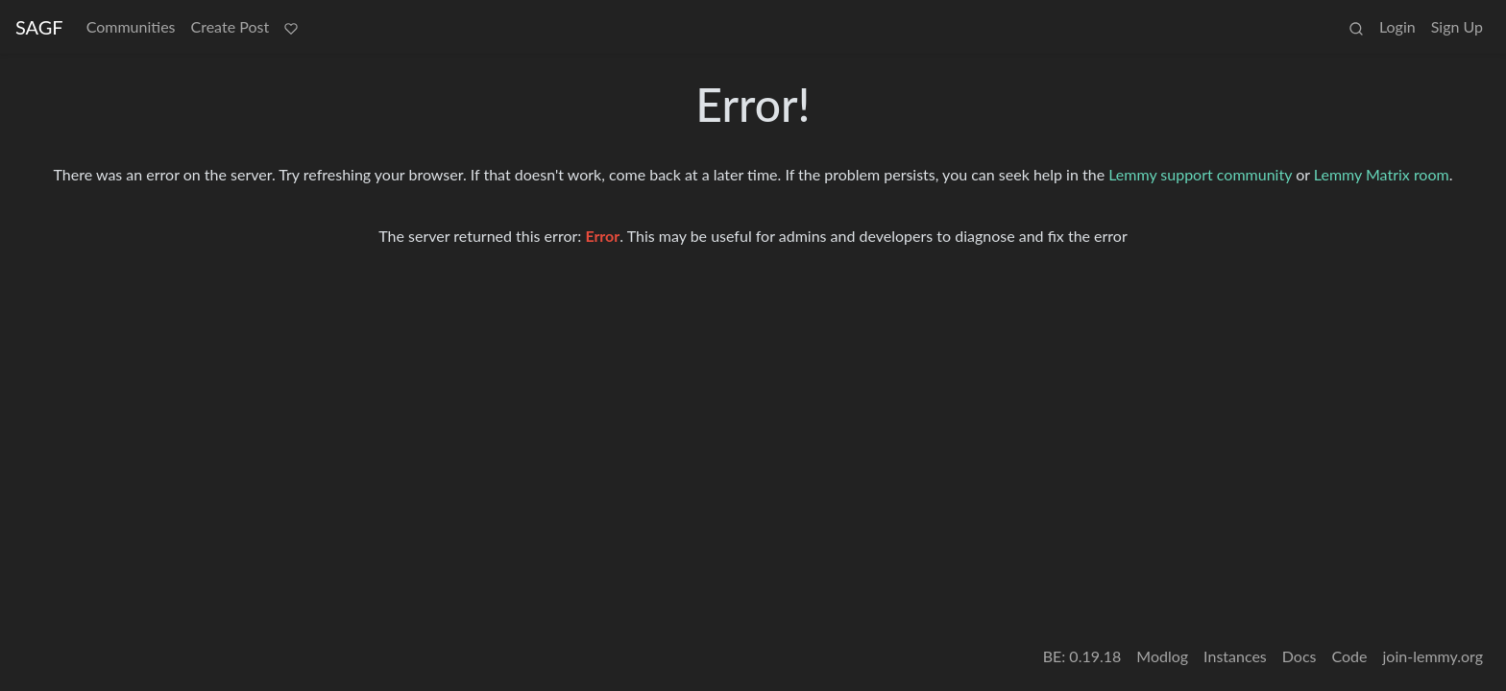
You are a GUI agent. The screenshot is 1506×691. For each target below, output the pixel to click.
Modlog (1162, 656)
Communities (131, 26)
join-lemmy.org (1433, 656)
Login (1397, 26)
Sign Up (1457, 26)
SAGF (39, 26)
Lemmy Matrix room (1381, 174)
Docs (1299, 656)
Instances (1235, 656)
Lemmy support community (1200, 174)
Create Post (230, 26)
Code (1350, 656)
